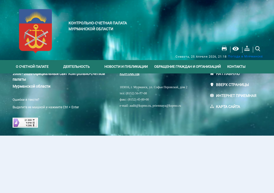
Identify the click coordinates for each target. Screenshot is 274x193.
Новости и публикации (126, 67)
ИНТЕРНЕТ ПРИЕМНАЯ (236, 96)
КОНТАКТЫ (129, 74)
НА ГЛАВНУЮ (228, 74)
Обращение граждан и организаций (187, 67)
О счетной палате (32, 67)
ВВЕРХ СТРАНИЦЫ (232, 85)
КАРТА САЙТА (228, 107)
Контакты (236, 67)
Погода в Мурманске (245, 56)
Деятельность (76, 67)
